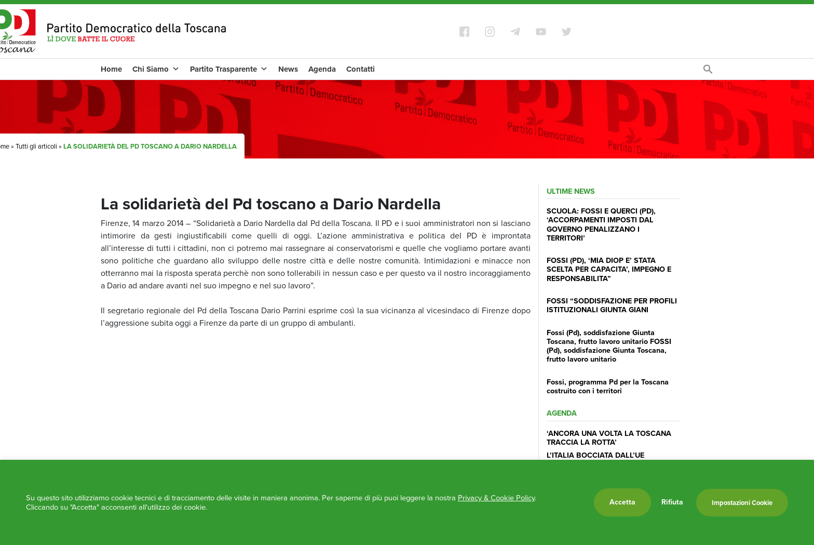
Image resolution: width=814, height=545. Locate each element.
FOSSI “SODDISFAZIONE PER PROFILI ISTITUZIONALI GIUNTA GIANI (612, 305)
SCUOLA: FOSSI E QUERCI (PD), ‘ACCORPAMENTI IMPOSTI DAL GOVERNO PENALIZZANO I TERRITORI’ (601, 224)
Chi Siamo (156, 69)
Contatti (360, 69)
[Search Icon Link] (708, 72)
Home (111, 69)
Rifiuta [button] (672, 502)
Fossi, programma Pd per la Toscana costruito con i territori (608, 386)
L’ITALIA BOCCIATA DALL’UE (595, 455)
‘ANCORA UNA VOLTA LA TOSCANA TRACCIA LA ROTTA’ (609, 438)
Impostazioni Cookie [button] (742, 503)
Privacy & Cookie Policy (496, 497)
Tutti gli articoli (36, 146)
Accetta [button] (622, 502)
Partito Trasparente (229, 69)
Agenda (322, 69)
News (288, 69)
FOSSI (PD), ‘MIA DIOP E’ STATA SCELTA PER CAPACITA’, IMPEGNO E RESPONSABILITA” (609, 269)
